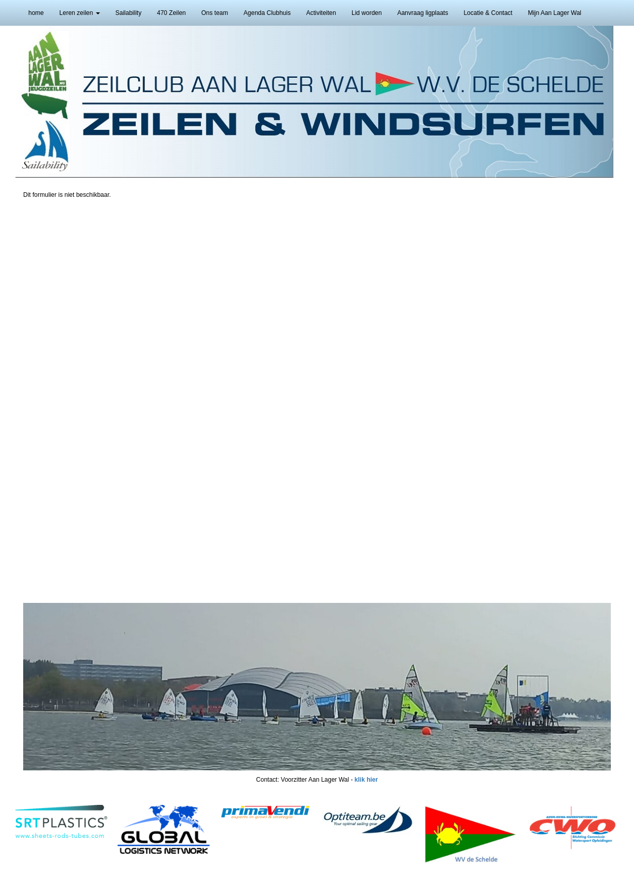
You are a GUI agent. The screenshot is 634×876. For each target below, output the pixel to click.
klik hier (366, 779)
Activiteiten (321, 12)
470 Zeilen (171, 12)
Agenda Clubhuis (267, 12)
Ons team (215, 12)
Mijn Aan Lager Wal (554, 12)
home (36, 12)
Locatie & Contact (487, 12)
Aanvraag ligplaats (422, 12)
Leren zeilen (79, 12)
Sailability (128, 12)
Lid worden (367, 12)
